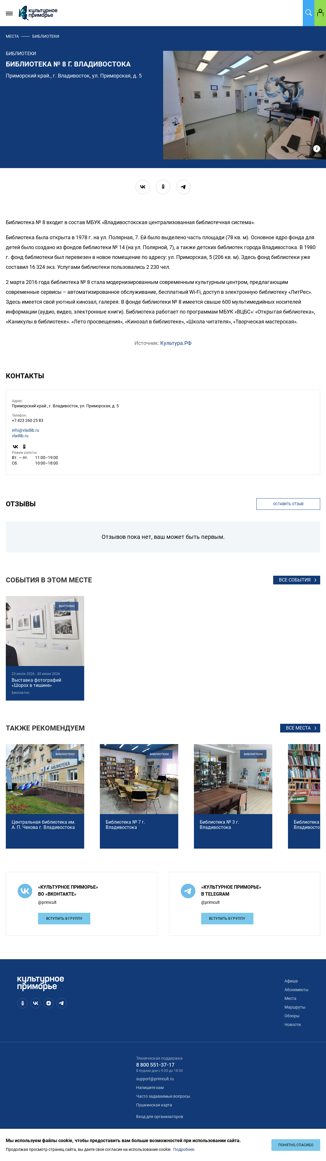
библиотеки (45, 36)
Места (12, 36)
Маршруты (294, 1007)
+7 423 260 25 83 (27, 420)
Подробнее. (184, 1149)
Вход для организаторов (159, 1116)
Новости (292, 1024)
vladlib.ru (20, 435)
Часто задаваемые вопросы (163, 1096)
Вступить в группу (64, 919)
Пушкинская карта (154, 1105)
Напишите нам (150, 1087)
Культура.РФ (176, 343)
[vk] (143, 187)
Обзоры (292, 1016)
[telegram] (183, 187)
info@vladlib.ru (25, 430)
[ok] (163, 187)
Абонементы (296, 989)
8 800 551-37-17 (155, 1065)
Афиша (291, 981)
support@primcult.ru (155, 1079)
